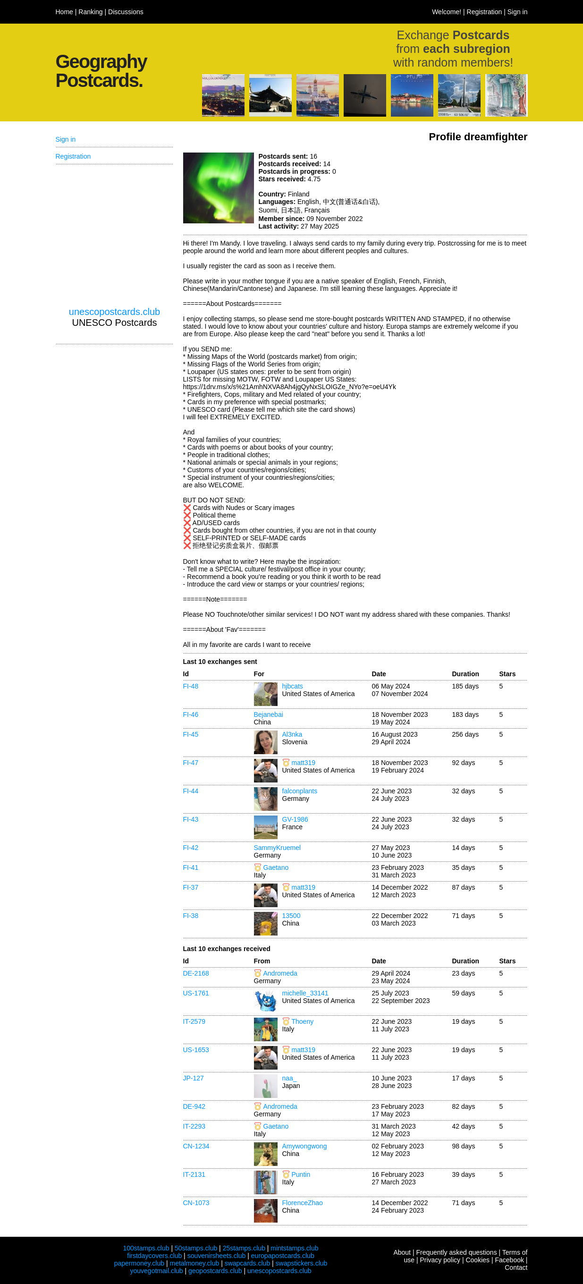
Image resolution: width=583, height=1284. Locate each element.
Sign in (517, 12)
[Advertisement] (457, 188)
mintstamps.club (294, 1248)
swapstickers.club (302, 1263)
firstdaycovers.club (154, 1255)
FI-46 (191, 714)
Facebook (509, 1260)
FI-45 (191, 734)
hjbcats (292, 686)
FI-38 (191, 915)
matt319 (304, 762)
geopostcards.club (215, 1271)
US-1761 (196, 993)
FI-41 (191, 867)
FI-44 (191, 791)
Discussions (126, 12)
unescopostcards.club (114, 311)
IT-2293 (194, 1126)
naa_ (289, 1078)
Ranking (90, 12)
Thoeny (303, 1021)
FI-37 (191, 887)
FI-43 (191, 819)
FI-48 (191, 686)
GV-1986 (295, 819)
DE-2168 (196, 973)
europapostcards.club (282, 1255)
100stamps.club (146, 1248)
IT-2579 (194, 1021)
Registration (484, 12)
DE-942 (194, 1106)
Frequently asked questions (456, 1252)
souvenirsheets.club (216, 1255)
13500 (291, 915)
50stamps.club (196, 1248)
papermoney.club (139, 1263)
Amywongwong (304, 1146)
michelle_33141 (305, 993)
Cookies (477, 1260)
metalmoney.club (194, 1263)
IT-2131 (194, 1174)
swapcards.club (247, 1263)
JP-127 (193, 1078)
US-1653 (196, 1050)
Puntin (301, 1174)
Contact (516, 1267)
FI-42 (191, 847)
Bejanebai (268, 714)
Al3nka (292, 734)
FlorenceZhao (302, 1203)
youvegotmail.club (156, 1271)
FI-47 (191, 762)
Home (64, 12)
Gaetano (276, 867)
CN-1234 (196, 1146)
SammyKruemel (277, 847)
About (402, 1252)
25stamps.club (244, 1248)
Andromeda (280, 973)
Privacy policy (440, 1260)
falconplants (300, 791)
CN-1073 (196, 1203)
